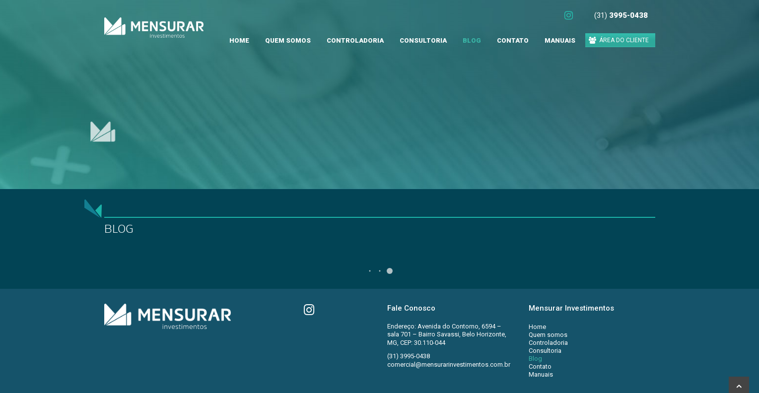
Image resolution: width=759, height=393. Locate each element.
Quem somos (288, 40)
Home (239, 40)
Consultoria (423, 40)
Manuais (560, 40)
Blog (472, 40)
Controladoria (355, 40)
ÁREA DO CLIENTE (619, 40)
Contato (513, 40)
